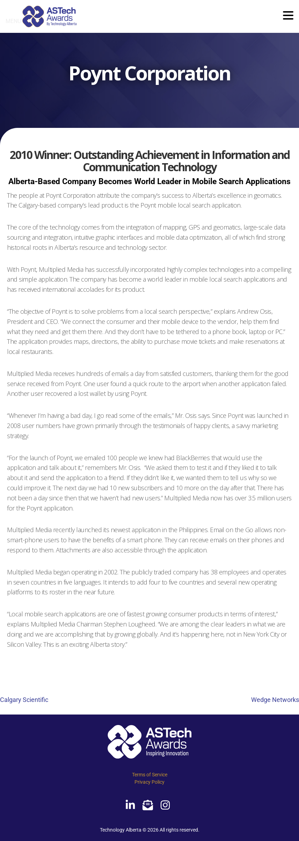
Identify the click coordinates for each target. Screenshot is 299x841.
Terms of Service (149, 774)
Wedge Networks (275, 699)
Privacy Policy (149, 782)
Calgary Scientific (24, 699)
